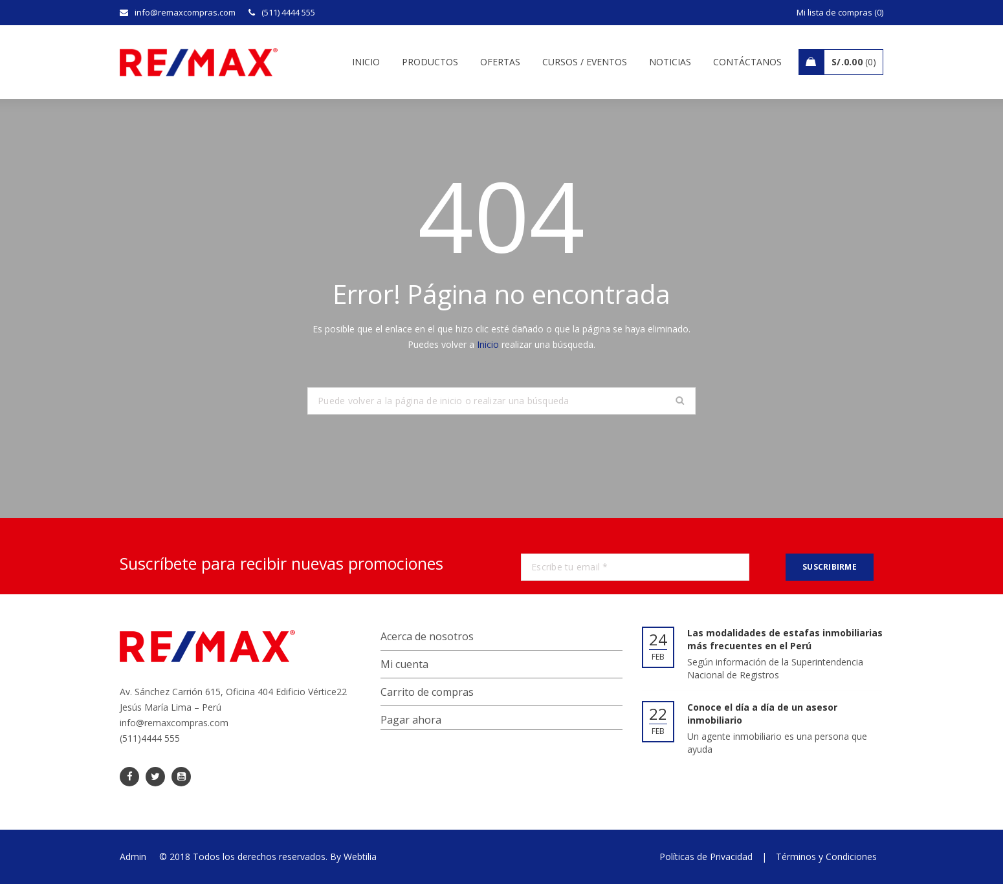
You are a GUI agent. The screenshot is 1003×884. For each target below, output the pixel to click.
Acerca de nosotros (427, 636)
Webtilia (360, 856)
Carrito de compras (427, 692)
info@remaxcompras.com (174, 723)
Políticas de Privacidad (706, 856)
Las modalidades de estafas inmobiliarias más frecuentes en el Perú (785, 639)
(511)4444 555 (150, 738)
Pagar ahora (410, 720)
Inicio (488, 344)
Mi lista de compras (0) (840, 12)
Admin (133, 856)
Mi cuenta (404, 664)
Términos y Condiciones (826, 856)
